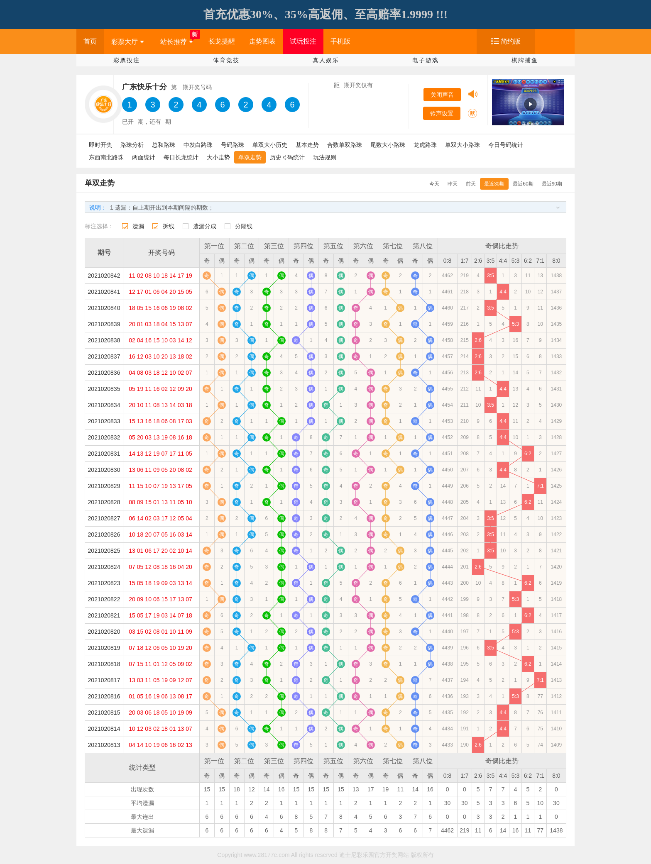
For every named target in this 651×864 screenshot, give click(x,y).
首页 (90, 41)
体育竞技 (226, 60)
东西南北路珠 (106, 157)
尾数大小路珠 (387, 145)
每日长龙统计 (181, 157)
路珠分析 (132, 145)
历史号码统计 (287, 157)
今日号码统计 (505, 145)
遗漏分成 (204, 226)
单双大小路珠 (462, 145)
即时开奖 (100, 145)
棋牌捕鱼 (525, 60)
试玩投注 (303, 41)
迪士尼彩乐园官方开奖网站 (374, 855)
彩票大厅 (127, 41)
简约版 (511, 41)
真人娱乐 (326, 60)
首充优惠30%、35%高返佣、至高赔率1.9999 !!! (325, 14)
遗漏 (138, 226)
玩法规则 (324, 157)
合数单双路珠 (344, 145)
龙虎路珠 (425, 145)
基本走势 (307, 145)
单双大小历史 (269, 145)
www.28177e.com (267, 855)
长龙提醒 (221, 41)
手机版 (340, 41)
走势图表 (262, 41)
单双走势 (250, 157)
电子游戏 (425, 60)
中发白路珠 (198, 145)
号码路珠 (232, 145)
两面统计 (143, 157)
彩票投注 (126, 60)
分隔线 (243, 226)
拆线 (168, 226)
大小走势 (218, 157)
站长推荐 (176, 41)
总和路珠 (163, 145)
